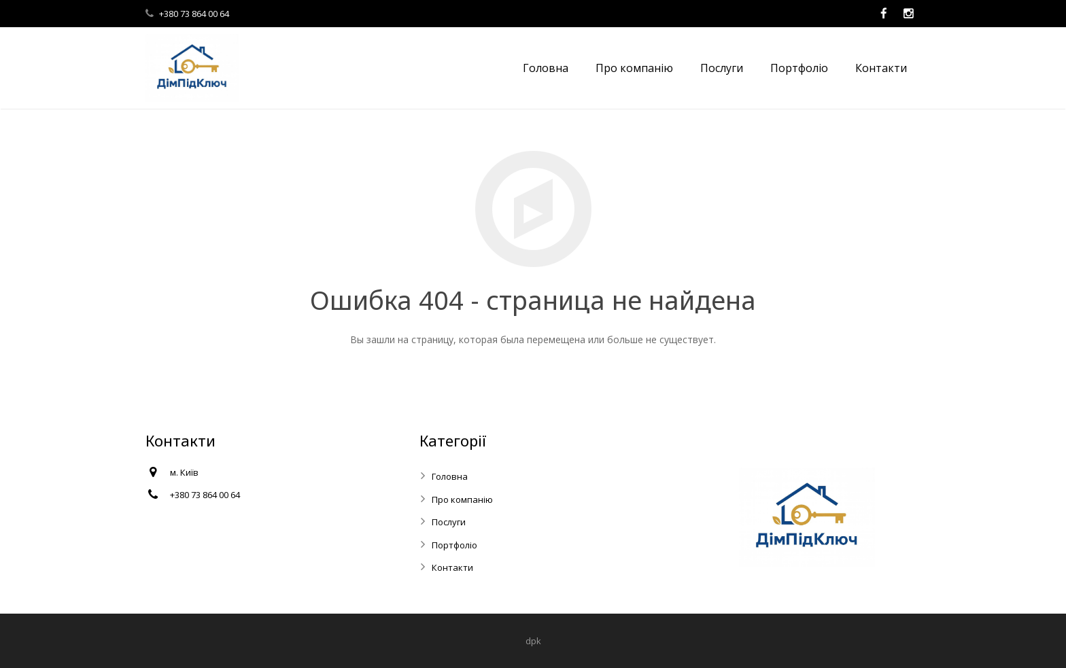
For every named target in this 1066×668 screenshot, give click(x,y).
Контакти (452, 567)
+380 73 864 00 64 (194, 13)
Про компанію (462, 499)
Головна (450, 476)
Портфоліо (454, 545)
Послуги (449, 522)
